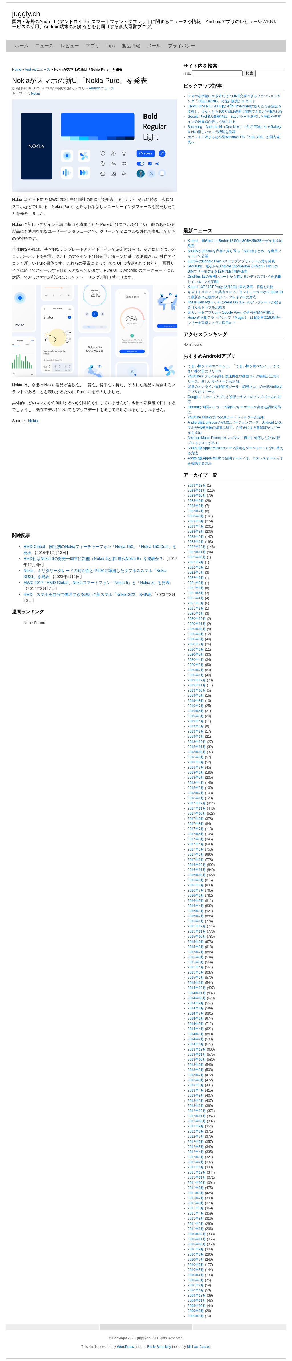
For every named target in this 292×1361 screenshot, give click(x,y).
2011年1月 (196, 1229)
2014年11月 (197, 993)
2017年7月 (196, 829)
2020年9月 (196, 634)
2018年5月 (196, 778)
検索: (187, 73)
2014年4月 (196, 1029)
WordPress (125, 1347)
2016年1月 (196, 921)
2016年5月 (196, 901)
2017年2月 (196, 855)
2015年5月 (196, 962)
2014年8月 (196, 1008)
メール (154, 45)
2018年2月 (196, 793)
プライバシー (181, 45)
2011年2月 (196, 1224)
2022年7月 (196, 573)
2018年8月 (196, 762)
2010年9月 (196, 1249)
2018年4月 (196, 783)
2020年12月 (197, 619)
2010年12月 (197, 1234)
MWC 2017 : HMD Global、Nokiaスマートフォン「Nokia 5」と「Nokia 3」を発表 (96, 582)
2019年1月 (196, 737)
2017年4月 (196, 844)
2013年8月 (196, 1070)
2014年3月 (196, 1034)
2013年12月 (197, 1049)
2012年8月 (196, 1131)
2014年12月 (197, 988)
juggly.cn (26, 14)
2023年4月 (196, 526)
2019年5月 (196, 716)
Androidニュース (37, 69)
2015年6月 (196, 957)
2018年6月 (196, 772)
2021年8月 (196, 588)
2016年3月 (196, 911)
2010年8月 (196, 1254)
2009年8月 (196, 1316)
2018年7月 (196, 767)
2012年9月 (196, 1126)
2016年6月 (196, 896)
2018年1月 (196, 798)
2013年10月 (197, 1060)
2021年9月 (196, 583)
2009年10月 (197, 1306)
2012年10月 (197, 1121)
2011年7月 (196, 1198)
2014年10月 (197, 998)
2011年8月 (196, 1193)
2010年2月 (196, 1285)
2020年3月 (196, 665)
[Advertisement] (94, 477)
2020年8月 (196, 639)
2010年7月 (196, 1260)
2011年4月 (196, 1213)
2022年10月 (197, 557)
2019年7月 (196, 706)
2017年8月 (196, 824)
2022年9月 (196, 562)
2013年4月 (196, 1090)
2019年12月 (197, 680)
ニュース (44, 45)
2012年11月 (197, 1116)
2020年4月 (196, 660)
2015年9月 (196, 942)
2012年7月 (196, 1137)
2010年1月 (196, 1290)
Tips (111, 45)
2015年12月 (197, 926)
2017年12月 (197, 803)
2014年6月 (196, 1019)
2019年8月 (196, 701)
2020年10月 (197, 629)
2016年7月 (196, 890)
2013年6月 (196, 1080)
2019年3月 (196, 726)
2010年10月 (197, 1244)
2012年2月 (196, 1162)
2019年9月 (196, 696)
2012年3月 (196, 1157)
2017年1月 (196, 860)
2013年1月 (196, 1106)
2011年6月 (196, 1203)
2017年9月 (196, 819)
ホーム (22, 45)
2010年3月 (196, 1280)
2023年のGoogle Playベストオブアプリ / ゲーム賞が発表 (231, 261)
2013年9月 (196, 1065)
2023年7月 (196, 511)
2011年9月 (196, 1188)
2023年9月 (196, 501)
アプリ (93, 45)
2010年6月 (196, 1265)
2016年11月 (197, 870)
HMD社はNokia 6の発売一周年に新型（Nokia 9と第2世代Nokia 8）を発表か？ (93, 558)
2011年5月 (196, 1208)
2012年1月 (196, 1167)
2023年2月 (196, 537)
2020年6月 (196, 649)
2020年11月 (197, 624)
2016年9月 (196, 880)
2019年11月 (197, 685)
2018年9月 (196, 757)
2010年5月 (196, 1270)
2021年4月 (196, 598)
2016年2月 (196, 916)
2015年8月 (196, 947)
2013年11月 (197, 1054)
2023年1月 (196, 542)
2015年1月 (196, 983)
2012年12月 (197, 1111)
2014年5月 (196, 1024)
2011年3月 (196, 1219)
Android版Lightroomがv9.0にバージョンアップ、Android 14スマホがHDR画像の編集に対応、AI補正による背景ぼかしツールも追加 (235, 427)
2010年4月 (196, 1275)
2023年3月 (196, 532)
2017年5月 (196, 839)
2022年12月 (197, 547)
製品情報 (131, 45)
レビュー (70, 45)
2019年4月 (196, 721)
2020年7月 (196, 644)
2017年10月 (197, 814)
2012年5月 (196, 1147)
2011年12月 (197, 1172)
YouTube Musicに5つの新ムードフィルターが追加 (226, 417)
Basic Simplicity (159, 1347)
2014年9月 (196, 1003)
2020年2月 (196, 670)
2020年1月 (196, 675)
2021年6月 (196, 593)
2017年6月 (196, 834)
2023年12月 (197, 485)
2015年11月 (197, 931)
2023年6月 (196, 516)
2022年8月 (196, 567)
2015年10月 (197, 937)
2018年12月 (197, 742)
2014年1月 (196, 1044)
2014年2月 (196, 1039)
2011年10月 (197, 1183)
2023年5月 (196, 521)
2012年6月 (196, 1142)
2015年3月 (196, 972)
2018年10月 (197, 752)
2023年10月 (197, 496)
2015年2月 (196, 978)
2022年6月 (196, 578)
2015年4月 (196, 967)
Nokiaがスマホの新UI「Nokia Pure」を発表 (79, 80)
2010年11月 (197, 1239)
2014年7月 (196, 1013)
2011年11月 (197, 1178)
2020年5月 (196, 655)
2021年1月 (196, 614)
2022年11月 (197, 552)
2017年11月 (197, 808)
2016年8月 (196, 885)
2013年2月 (196, 1101)
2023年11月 (197, 491)
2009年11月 (197, 1301)
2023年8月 (196, 506)
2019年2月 (196, 731)
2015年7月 (196, 952)
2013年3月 (196, 1096)
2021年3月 (196, 603)
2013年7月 (196, 1075)
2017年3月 (196, 849)
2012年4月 (196, 1152)
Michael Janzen (199, 1347)
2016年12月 (197, 865)
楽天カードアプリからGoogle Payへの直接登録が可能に (231, 312)
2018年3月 (196, 788)
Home (16, 69)
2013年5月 (196, 1085)
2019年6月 (196, 711)
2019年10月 (197, 690)
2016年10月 (197, 875)
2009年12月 (197, 1295)
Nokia (35, 93)
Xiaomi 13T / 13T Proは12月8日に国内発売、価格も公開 (230, 287)
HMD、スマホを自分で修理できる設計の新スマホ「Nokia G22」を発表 (87, 594)
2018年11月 (197, 747)
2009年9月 (196, 1311)
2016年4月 (196, 906)
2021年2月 (196, 608)
